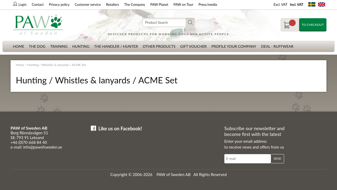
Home (18, 46)
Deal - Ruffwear (277, 46)
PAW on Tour (183, 4)
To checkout (313, 25)
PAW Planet (159, 4)
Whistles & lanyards (55, 65)
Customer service (88, 4)
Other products (159, 46)
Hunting (81, 46)
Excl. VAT (281, 4)
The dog (37, 46)
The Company (134, 4)
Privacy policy (59, 4)
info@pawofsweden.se (42, 147)
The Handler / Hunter (116, 46)
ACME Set (79, 65)
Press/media (208, 4)
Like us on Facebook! (120, 128)
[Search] (168, 22)
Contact (38, 4)
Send (277, 158)
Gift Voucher (193, 46)
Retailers (112, 4)
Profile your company (233, 46)
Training (59, 46)
